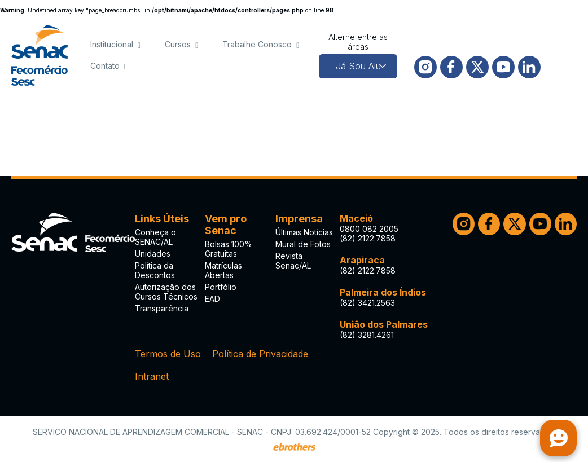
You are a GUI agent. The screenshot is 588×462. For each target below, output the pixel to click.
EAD (212, 298)
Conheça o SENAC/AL (155, 237)
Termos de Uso (168, 353)
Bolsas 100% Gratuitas (228, 248)
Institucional (111, 44)
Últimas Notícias (304, 232)
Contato (105, 66)
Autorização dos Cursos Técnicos (166, 291)
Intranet (152, 376)
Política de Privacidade (260, 353)
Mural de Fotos (303, 244)
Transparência (161, 308)
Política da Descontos (155, 270)
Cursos (178, 44)
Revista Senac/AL (293, 260)
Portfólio (220, 287)
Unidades (152, 253)
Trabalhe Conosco (257, 44)
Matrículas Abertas (223, 270)
